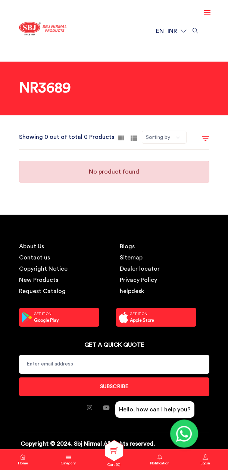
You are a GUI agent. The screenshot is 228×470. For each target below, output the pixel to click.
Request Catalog (42, 291)
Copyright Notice (43, 269)
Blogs (127, 246)
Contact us (34, 258)
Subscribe (114, 386)
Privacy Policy (138, 280)
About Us (31, 246)
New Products (38, 280)
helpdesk (132, 291)
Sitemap (131, 258)
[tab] (121, 137)
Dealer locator (140, 269)
